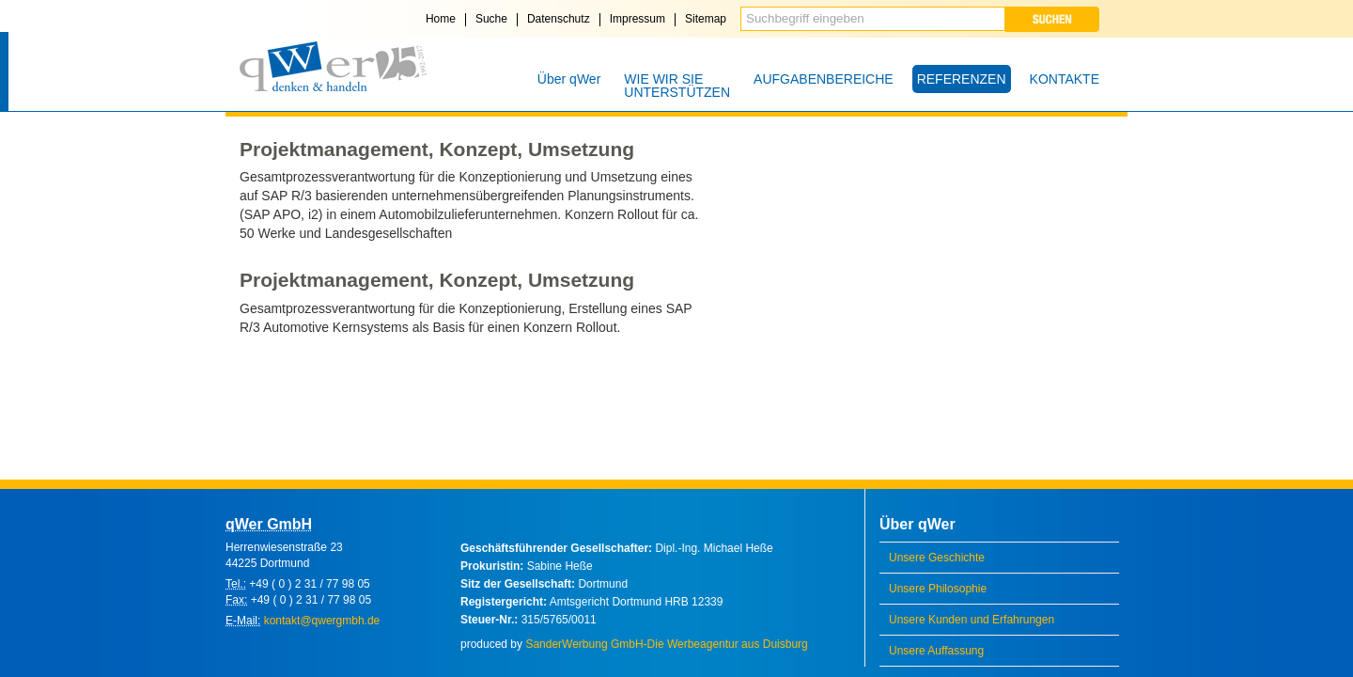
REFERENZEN (961, 79)
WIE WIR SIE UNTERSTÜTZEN (677, 85)
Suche (491, 18)
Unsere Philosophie (938, 588)
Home (441, 18)
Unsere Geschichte (937, 557)
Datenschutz (558, 18)
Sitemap (705, 18)
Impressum (637, 18)
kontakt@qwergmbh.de (322, 620)
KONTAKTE (1064, 79)
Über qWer (568, 79)
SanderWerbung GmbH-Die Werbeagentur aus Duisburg (666, 644)
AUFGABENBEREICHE (824, 79)
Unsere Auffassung (936, 650)
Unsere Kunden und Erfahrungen (971, 619)
